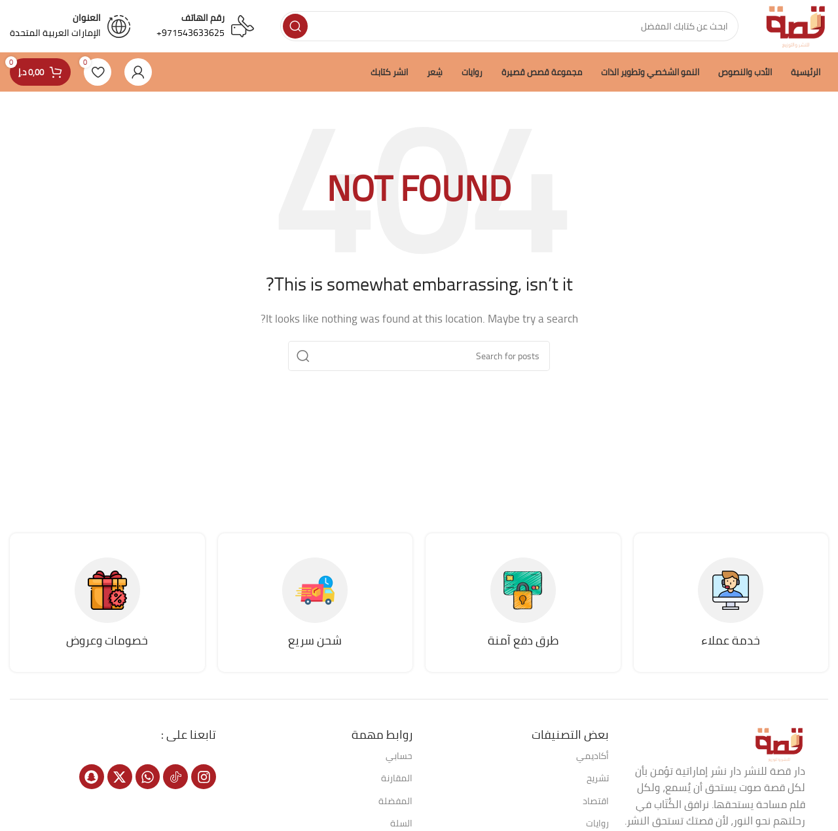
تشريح (598, 778)
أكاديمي (592, 755)
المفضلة (395, 800)
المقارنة (396, 778)
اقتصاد (596, 800)
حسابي (399, 755)
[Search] (509, 26)
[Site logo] (796, 25)
